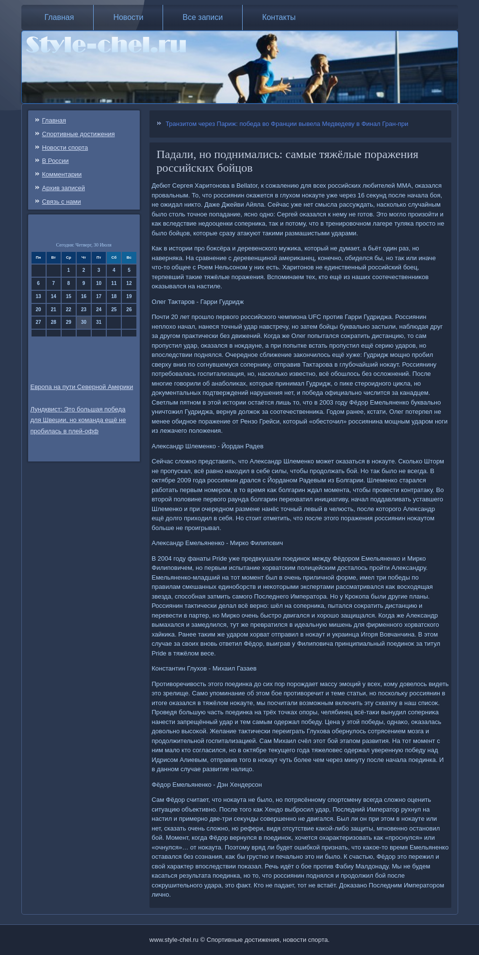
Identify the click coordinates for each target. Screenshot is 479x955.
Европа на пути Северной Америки (82, 386)
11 (113, 283)
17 (98, 296)
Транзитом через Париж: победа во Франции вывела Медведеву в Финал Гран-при (286, 123)
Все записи (202, 17)
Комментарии (62, 174)
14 (53, 296)
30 (83, 322)
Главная (59, 17)
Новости (128, 17)
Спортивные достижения (78, 134)
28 (53, 322)
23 (83, 309)
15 (68, 296)
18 (113, 296)
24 (98, 309)
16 (83, 296)
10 (98, 283)
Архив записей (63, 188)
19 (129, 296)
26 (129, 309)
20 (38, 309)
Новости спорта (65, 147)
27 (38, 322)
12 (129, 283)
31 (98, 322)
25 (113, 309)
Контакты (279, 17)
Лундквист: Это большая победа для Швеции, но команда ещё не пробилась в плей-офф (78, 420)
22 (68, 309)
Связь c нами (61, 201)
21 (53, 309)
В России (55, 160)
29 (68, 322)
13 (38, 296)
